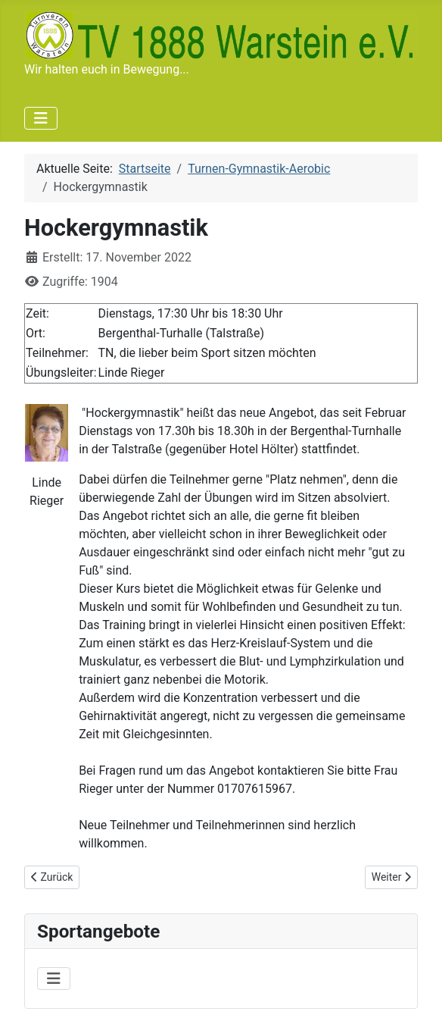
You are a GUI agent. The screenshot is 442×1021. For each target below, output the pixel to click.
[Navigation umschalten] (41, 118)
